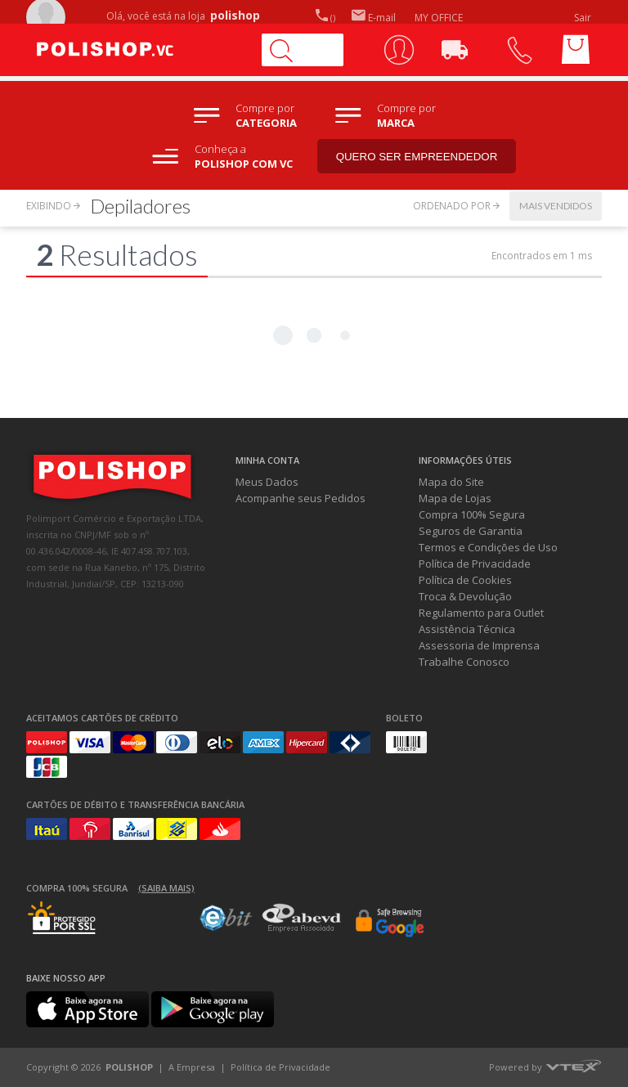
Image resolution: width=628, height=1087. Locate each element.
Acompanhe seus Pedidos (301, 498)
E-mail (374, 18)
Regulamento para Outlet (481, 612)
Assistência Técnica (467, 629)
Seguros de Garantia (471, 530)
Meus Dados (267, 481)
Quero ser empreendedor (417, 156)
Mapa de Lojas (455, 498)
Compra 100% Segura (472, 514)
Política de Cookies (465, 580)
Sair (584, 18)
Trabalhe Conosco (464, 661)
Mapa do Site (451, 481)
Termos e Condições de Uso (488, 547)
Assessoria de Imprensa (479, 645)
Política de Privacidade (475, 563)
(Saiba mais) (166, 888)
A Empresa (191, 1067)
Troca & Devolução (465, 596)
